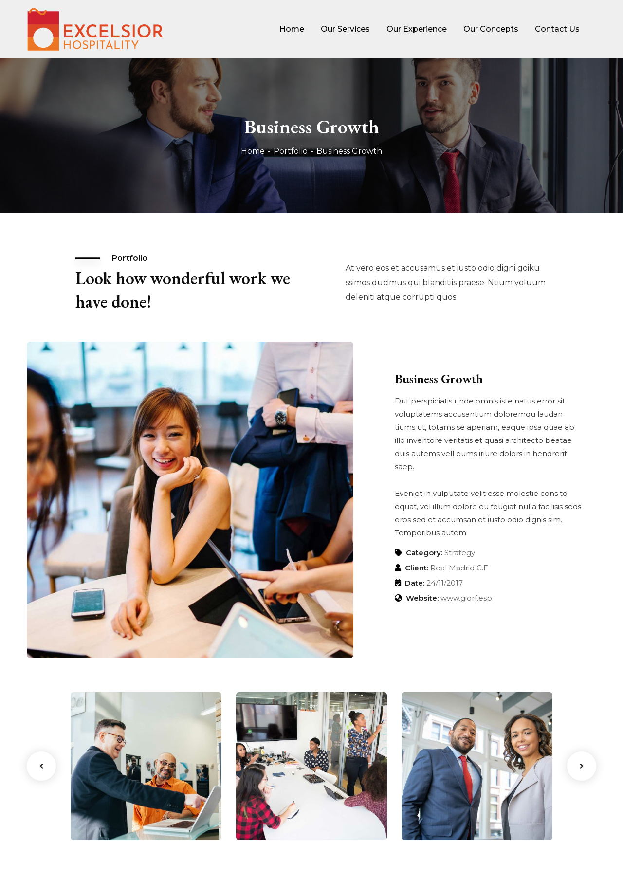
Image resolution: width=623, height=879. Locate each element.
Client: (416, 567)
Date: (414, 582)
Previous (41, 766)
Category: (424, 552)
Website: (422, 598)
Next (581, 766)
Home (253, 151)
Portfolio (291, 151)
